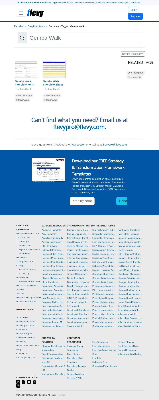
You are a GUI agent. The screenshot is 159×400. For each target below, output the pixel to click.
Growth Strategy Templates (79, 286)
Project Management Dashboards (104, 322)
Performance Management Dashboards (104, 286)
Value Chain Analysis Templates (130, 318)
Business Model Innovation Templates (53, 258)
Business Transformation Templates (53, 270)
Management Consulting (53, 374)
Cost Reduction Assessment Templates (53, 310)
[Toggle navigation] (21, 13)
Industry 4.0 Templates (78, 310)
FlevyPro (18, 26)
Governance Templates (78, 282)
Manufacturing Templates (104, 250)
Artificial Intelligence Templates (53, 242)
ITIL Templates (74, 306)
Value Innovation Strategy (130, 354)
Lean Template (24, 95)
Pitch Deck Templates (102, 290)
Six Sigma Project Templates (130, 266)
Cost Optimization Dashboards (53, 306)
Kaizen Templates (75, 326)
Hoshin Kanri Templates (78, 294)
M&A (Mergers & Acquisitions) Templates (104, 246)
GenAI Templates (75, 278)
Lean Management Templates (104, 242)
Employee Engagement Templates (79, 262)
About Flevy (22, 317)
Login (134, 9)
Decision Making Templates (79, 246)
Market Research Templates (104, 254)
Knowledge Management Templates (104, 234)
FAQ (18, 345)
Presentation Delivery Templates (104, 298)
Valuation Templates (127, 314)
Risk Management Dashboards (130, 246)
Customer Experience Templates (53, 318)
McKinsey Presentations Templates (104, 266)
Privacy (33, 345)
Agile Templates (49, 234)
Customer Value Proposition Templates (79, 230)
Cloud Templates (50, 282)
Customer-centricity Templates (79, 234)
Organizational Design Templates (104, 282)
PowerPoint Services (26, 301)
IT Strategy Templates (77, 302)
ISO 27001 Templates (77, 298)
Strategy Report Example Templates (130, 298)
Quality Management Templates (104, 326)
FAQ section (77, 144)
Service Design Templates (130, 262)
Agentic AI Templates (52, 230)
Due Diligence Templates (79, 254)
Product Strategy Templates (104, 318)
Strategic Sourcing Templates (130, 286)
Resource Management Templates (130, 238)
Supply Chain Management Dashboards (130, 302)
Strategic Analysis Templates (130, 278)
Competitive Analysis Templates (53, 290)
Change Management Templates (53, 278)
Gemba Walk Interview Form (24, 83)
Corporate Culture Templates (53, 302)
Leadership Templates (103, 238)
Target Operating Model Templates (130, 306)
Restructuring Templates (129, 242)
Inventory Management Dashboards (79, 322)
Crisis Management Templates (53, 314)
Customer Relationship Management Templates (53, 326)
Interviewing (22, 100)
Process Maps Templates (104, 314)
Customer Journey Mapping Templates (53, 322)
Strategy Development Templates (130, 294)
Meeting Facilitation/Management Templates (104, 270)
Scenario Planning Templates (130, 258)
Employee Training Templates (79, 266)
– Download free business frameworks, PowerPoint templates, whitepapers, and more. (79, 2)
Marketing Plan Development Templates (104, 258)
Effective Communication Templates (79, 258)
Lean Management (101, 346)
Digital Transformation (28, 249)
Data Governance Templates (79, 242)
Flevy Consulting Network (28, 297)
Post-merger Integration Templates (104, 294)
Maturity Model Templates (104, 262)
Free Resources (100, 342)
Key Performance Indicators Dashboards (104, 230)
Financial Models (25, 269)
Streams (20, 293)
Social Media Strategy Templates (130, 270)
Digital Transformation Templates (79, 250)
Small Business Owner (129, 346)
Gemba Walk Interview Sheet (53, 83)
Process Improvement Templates (104, 310)
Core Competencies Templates (53, 298)
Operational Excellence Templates (104, 274)
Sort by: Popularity (132, 54)
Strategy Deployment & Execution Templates (130, 290)
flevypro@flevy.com (78, 127)
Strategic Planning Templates (130, 282)
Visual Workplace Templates (130, 326)
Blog (18, 349)
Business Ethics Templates (53, 254)
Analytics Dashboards (52, 238)
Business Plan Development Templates (53, 262)
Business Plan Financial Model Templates (53, 266)
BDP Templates (49, 246)
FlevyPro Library (36, 26)
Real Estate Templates (128, 234)
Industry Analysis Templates (79, 314)
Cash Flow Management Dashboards (53, 274)
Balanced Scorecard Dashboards (53, 250)
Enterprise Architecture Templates (79, 270)
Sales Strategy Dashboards (130, 254)
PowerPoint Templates (28, 281)
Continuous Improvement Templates (53, 294)
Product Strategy (126, 342)
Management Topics (26, 321)
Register (136, 16)
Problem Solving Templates (104, 306)
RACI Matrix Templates (129, 230)
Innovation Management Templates (79, 318)
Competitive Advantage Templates (53, 286)
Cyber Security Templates (79, 238)
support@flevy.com (25, 357)
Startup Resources (127, 350)
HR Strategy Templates (78, 290)
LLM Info (96, 358)
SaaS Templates (125, 250)
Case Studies (73, 354)
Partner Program (24, 333)
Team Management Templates (130, 310)
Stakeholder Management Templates (130, 274)
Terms (25, 345)
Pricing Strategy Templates (104, 302)
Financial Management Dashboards (79, 274)
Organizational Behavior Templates (104, 278)
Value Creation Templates (130, 322)
